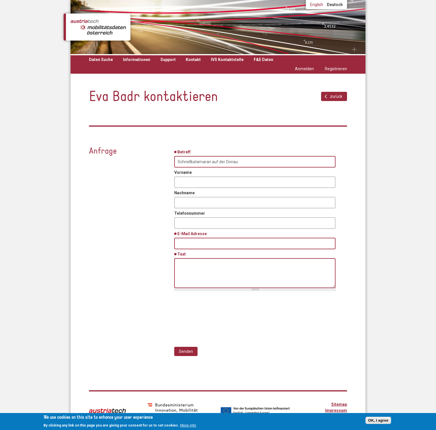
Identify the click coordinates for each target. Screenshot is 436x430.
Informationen (136, 59)
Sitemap (339, 404)
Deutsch (335, 4)
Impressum (336, 410)
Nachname (184, 193)
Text (182, 253)
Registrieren (336, 68)
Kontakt (193, 59)
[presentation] (218, 316)
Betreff (185, 151)
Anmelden (304, 68)
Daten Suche (101, 59)
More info (188, 425)
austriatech (107, 411)
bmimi (173, 410)
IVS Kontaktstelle (227, 59)
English (316, 4)
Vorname (183, 172)
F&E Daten (263, 59)
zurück (336, 96)
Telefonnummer (189, 213)
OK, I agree (378, 420)
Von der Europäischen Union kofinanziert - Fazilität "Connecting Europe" (255, 411)
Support (168, 59)
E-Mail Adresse (193, 233)
